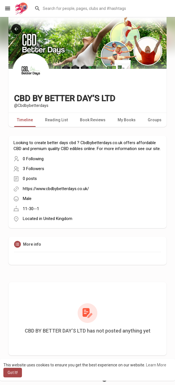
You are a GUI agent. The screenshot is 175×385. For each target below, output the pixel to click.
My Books (127, 120)
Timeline (25, 120)
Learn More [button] (156, 365)
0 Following (33, 158)
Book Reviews (93, 120)
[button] (101, 8)
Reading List (56, 120)
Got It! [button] (13, 372)
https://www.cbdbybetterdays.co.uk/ (56, 188)
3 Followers (33, 168)
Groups (154, 120)
